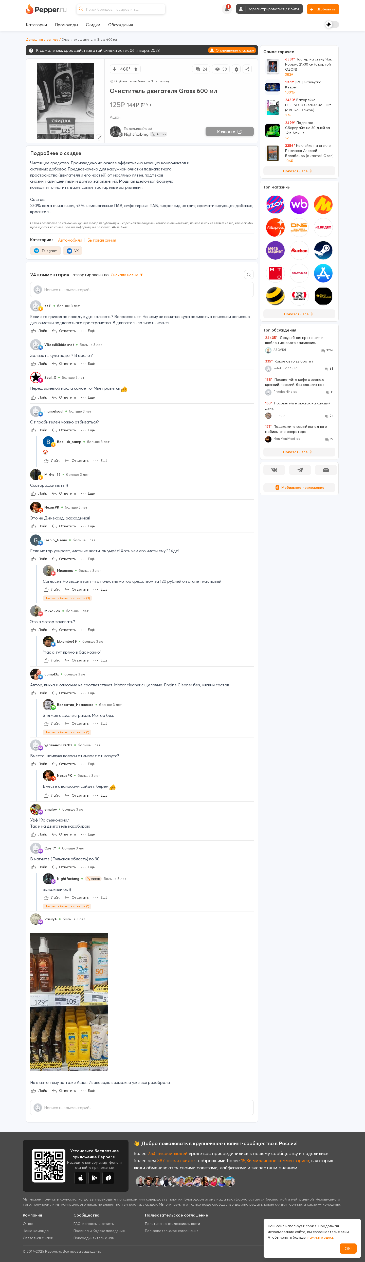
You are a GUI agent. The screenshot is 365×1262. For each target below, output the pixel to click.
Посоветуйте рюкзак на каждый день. (298, 406)
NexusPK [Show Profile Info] (51, 507)
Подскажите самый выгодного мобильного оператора (296, 429)
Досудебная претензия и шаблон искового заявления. (294, 340)
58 (221, 69)
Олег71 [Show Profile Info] (50, 848)
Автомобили (70, 240)
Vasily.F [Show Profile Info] (50, 919)
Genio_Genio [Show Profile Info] (55, 540)
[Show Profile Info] (35, 305)
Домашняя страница (42, 39)
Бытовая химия (101, 240)
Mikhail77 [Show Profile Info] (52, 474)
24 (201, 69)
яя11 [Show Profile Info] (47, 306)
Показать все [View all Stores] (299, 314)
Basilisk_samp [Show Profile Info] (69, 441)
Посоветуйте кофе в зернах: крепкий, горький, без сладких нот (294, 382)
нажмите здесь (320, 1237)
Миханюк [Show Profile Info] (65, 570)
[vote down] (114, 69)
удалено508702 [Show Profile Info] (58, 745)
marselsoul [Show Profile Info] (53, 411)
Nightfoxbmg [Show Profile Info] (68, 878)
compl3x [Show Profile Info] (51, 674)
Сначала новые (127, 275)
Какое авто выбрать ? (289, 361)
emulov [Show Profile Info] (50, 809)
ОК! (348, 1248)
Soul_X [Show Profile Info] (50, 377)
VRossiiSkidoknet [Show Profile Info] (59, 344)
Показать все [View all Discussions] (298, 452)
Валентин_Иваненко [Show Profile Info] (75, 704)
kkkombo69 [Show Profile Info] (67, 641)
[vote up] (135, 69)
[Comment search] (249, 274)
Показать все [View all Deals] (298, 171)
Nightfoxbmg (136, 134)
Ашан (115, 117)
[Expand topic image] (99, 137)
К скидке (229, 131)
